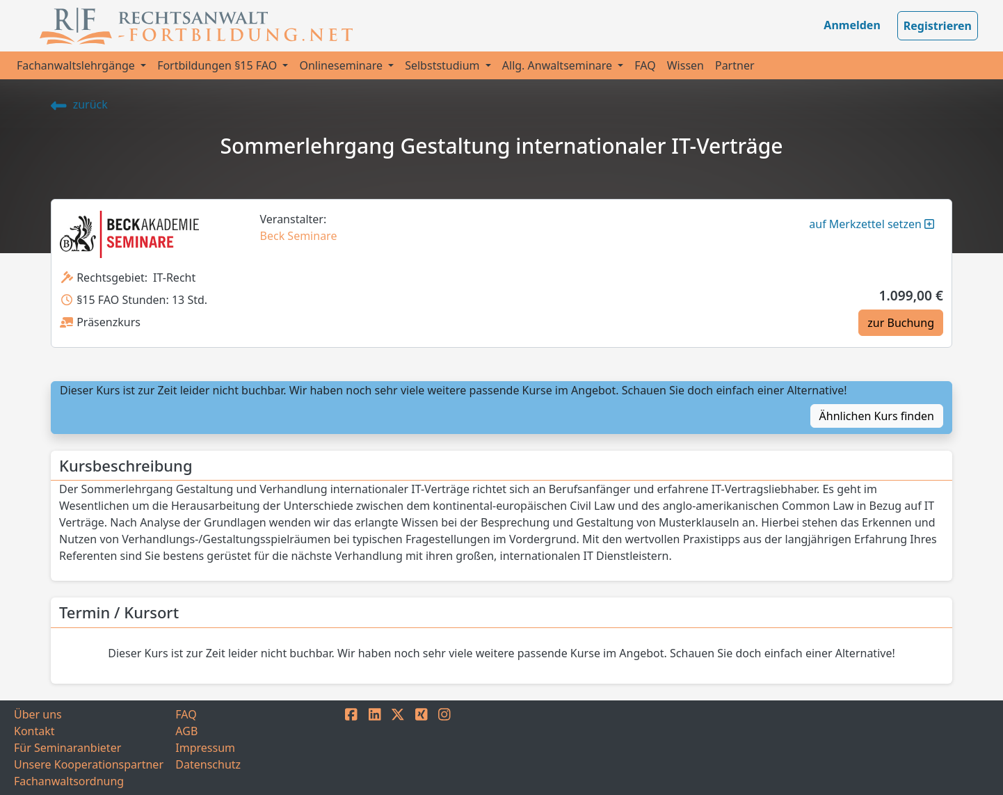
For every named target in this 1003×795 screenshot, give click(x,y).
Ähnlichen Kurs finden (876, 416)
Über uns (38, 714)
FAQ (644, 65)
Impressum (205, 747)
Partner (735, 65)
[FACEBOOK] (351, 747)
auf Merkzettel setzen (871, 224)
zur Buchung (900, 322)
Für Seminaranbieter (67, 747)
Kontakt (34, 731)
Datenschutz (208, 764)
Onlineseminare (342, 65)
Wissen (685, 65)
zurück (79, 104)
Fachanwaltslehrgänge (77, 65)
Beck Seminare (298, 235)
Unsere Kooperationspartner (88, 764)
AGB (186, 731)
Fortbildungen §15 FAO (218, 65)
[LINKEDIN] (375, 747)
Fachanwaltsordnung (69, 781)
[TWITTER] (398, 747)
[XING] (421, 747)
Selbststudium (444, 65)
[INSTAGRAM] (444, 747)
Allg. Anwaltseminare (558, 65)
